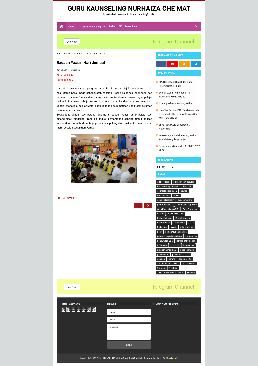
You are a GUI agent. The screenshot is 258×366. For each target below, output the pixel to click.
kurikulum (162, 227)
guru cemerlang (185, 200)
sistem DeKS (185, 259)
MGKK (173, 227)
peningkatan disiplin (186, 241)
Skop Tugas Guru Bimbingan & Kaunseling (174, 126)
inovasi (160, 213)
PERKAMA (162, 245)
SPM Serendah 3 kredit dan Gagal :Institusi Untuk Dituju (176, 84)
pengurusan (191, 236)
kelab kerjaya (163, 222)
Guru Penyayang (190, 209)
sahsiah (161, 259)
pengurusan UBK (165, 241)
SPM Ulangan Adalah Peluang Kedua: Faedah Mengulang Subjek (178, 137)
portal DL (175, 245)
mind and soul (186, 227)
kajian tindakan (164, 218)
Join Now (72, 41)
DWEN (176, 195)
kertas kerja (179, 222)
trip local (161, 268)
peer (159, 232)
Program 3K (188, 245)
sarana (172, 259)
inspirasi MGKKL (175, 213)
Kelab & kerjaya (182, 218)
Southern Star (163, 263)
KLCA (191, 222)
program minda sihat (166, 250)
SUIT (176, 263)
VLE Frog (173, 268)
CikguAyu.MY (172, 358)
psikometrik (162, 254)
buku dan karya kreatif (167, 186)
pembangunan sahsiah (176, 232)
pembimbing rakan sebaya (169, 236)
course (184, 191)
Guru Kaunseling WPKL (168, 209)
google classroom (165, 200)
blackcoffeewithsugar (183, 182)
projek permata (187, 250)
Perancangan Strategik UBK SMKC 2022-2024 (180, 148)
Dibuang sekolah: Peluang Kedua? (176, 103)
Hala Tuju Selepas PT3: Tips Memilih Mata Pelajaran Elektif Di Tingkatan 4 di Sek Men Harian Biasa (180, 114)
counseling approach (167, 191)
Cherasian (75, 70)
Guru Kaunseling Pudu (186, 204)
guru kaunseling (164, 204)
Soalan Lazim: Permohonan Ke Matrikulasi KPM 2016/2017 (174, 94)
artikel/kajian (163, 182)
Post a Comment (67, 198)
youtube (191, 272)
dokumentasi (163, 195)
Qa (188, 254)
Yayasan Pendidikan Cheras (170, 272)
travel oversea (188, 263)
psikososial (177, 254)
